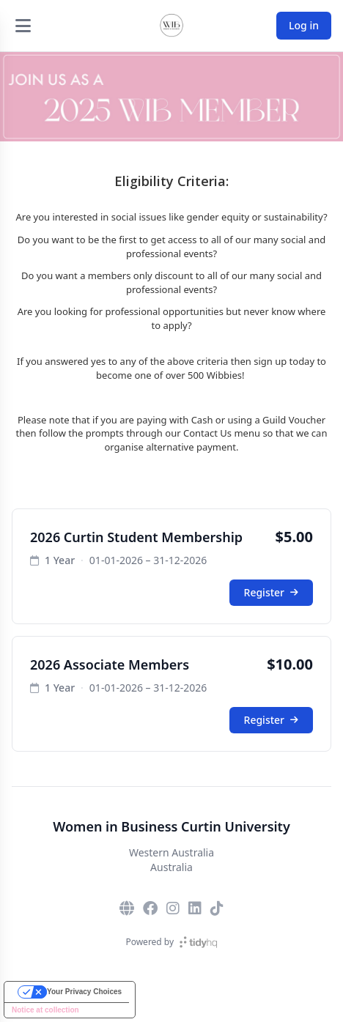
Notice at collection (45, 1010)
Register (271, 592)
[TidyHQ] (198, 942)
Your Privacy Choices (84, 992)
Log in (304, 25)
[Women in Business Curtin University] (171, 25)
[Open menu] (22, 25)
